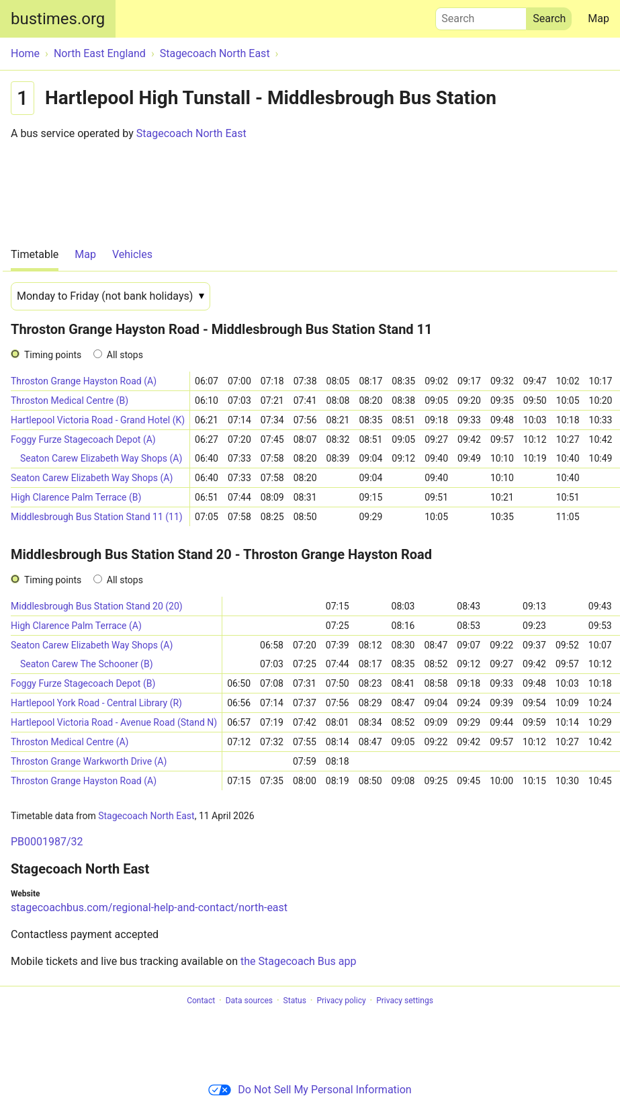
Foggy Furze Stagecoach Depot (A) (83, 439)
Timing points (52, 354)
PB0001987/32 (47, 841)
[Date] (110, 296)
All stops (125, 354)
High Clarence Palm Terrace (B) (76, 497)
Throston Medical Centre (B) (69, 400)
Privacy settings (404, 1000)
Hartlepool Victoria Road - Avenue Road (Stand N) (114, 722)
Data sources (249, 1000)
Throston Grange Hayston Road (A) (84, 381)
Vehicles (132, 254)
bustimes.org (58, 18)
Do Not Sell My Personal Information (309, 1089)
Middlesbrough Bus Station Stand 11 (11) (97, 516)
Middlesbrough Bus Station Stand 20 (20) (97, 606)
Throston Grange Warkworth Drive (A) (89, 761)
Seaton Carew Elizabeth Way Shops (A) (101, 458)
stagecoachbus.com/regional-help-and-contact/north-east (149, 907)
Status (294, 1000)
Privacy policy (340, 1000)
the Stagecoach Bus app (298, 961)
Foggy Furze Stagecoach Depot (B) (83, 683)
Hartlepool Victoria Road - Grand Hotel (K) (98, 420)
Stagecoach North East (191, 133)
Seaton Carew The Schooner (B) (86, 664)
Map (598, 18)
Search (481, 15)
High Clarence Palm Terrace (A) (76, 625)
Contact (201, 1000)
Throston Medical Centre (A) (69, 741)
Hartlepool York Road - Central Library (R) (96, 703)
